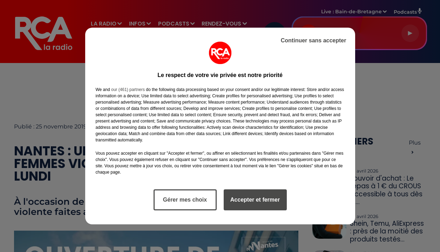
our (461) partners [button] (128, 89)
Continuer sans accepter (313, 40)
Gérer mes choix (185, 200)
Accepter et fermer (255, 200)
